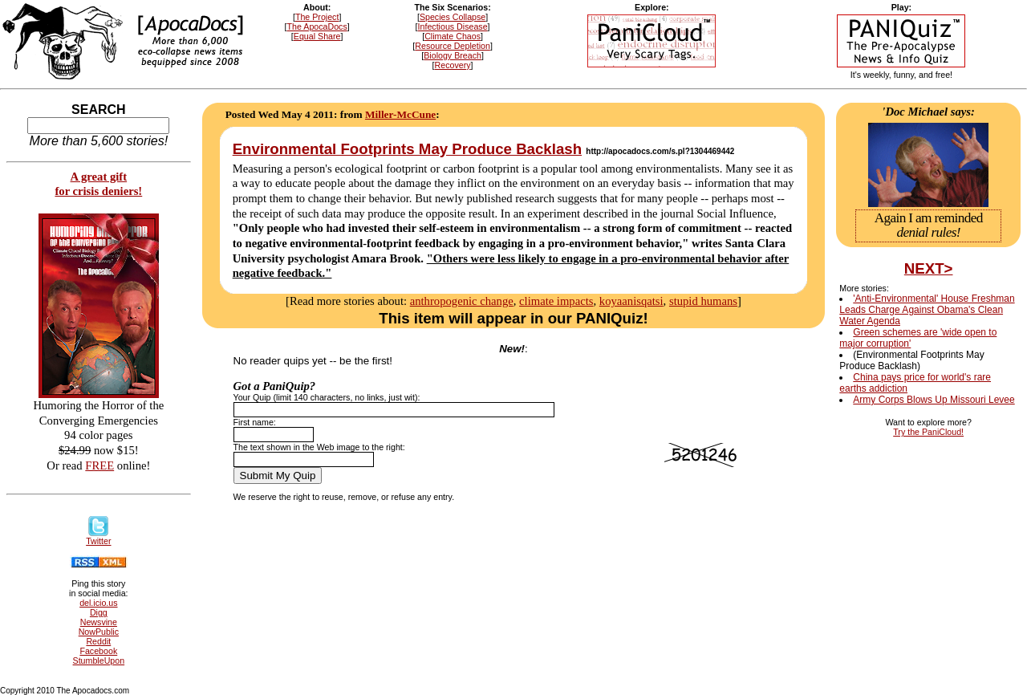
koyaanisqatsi (631, 301)
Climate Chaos (452, 36)
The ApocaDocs (317, 26)
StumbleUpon (99, 660)
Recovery (453, 65)
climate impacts (556, 301)
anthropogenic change (462, 301)
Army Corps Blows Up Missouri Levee (933, 399)
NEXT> (928, 268)
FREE (99, 465)
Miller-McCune (400, 114)
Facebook (98, 651)
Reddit (98, 641)
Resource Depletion (452, 46)
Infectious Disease (453, 26)
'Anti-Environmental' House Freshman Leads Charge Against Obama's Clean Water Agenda (926, 310)
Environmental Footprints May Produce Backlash (407, 148)
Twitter (98, 537)
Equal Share (317, 36)
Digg (99, 612)
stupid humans (703, 301)
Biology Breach (452, 55)
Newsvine (98, 622)
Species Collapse (452, 17)
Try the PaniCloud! (928, 432)
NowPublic (99, 631)
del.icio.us (98, 603)
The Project (317, 17)
